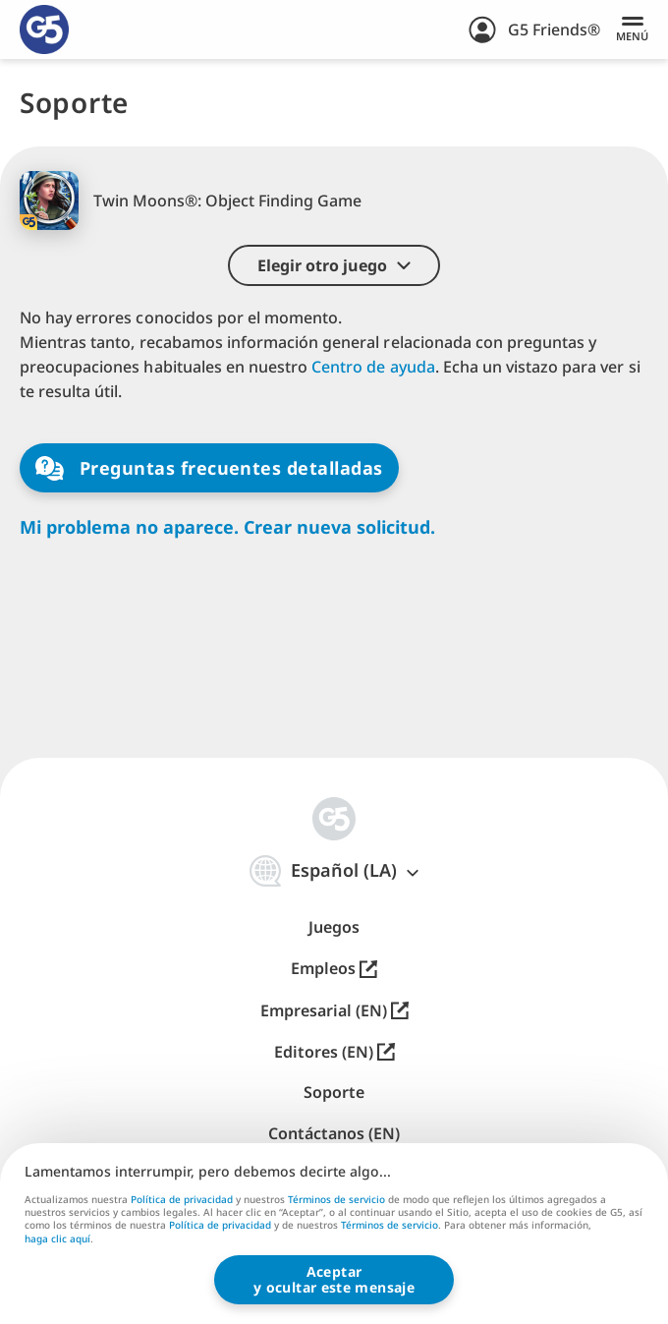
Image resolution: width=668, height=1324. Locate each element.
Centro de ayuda (372, 366)
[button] (334, 265)
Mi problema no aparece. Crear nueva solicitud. (227, 527)
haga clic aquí (57, 1239)
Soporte (334, 1092)
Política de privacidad (182, 1199)
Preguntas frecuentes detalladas (209, 468)
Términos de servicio (336, 1199)
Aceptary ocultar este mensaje (334, 1279)
